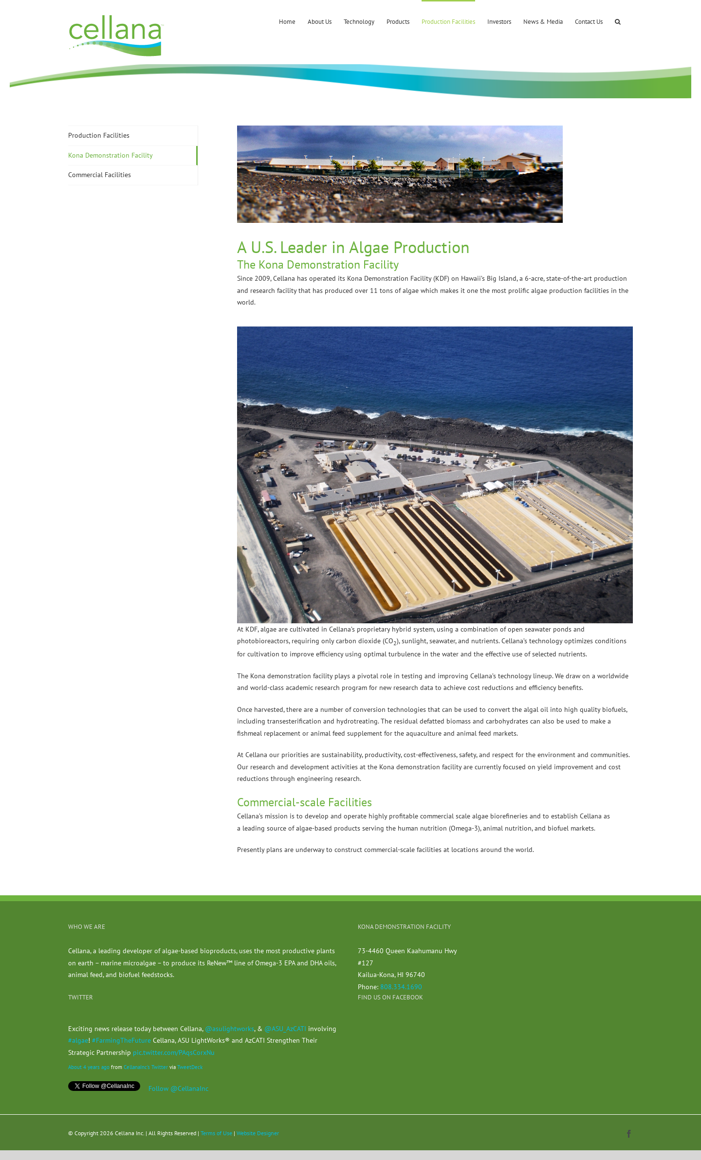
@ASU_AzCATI (285, 1028)
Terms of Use (216, 1133)
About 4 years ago (89, 1067)
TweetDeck (190, 1067)
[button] (618, 21)
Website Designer (258, 1133)
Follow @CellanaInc (178, 1088)
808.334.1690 (401, 986)
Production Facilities (98, 135)
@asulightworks (229, 1028)
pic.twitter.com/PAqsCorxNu (174, 1052)
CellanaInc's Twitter (146, 1067)
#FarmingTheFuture (121, 1040)
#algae (78, 1040)
